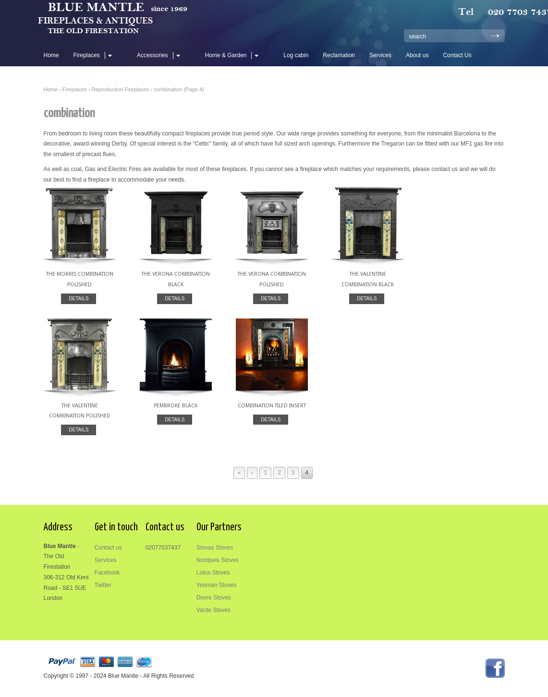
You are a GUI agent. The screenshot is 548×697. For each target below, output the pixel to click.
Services (380, 55)
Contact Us (457, 55)
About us (417, 55)
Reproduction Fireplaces (120, 89)
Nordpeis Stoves (217, 560)
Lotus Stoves (213, 572)
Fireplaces (94, 55)
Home (51, 55)
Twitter (103, 585)
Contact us (108, 547)
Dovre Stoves (213, 597)
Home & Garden (233, 55)
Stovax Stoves (214, 547)
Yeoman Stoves (216, 585)
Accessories (160, 55)
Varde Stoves (213, 610)
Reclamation (339, 55)
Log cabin (295, 55)
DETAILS (78, 298)
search (417, 36)
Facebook (107, 572)
